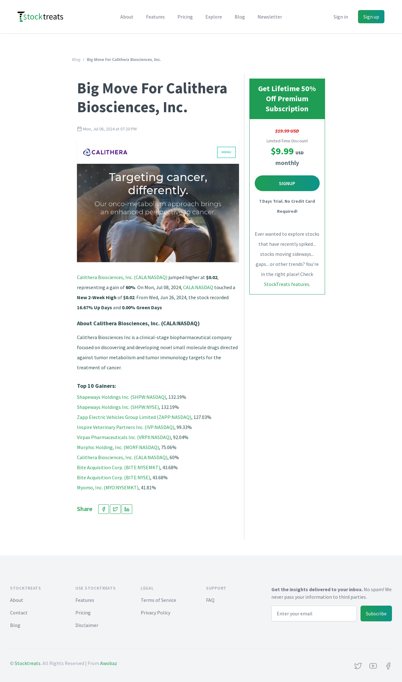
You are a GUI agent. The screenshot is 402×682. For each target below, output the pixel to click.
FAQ (210, 600)
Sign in (341, 17)
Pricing (185, 17)
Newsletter (270, 17)
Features (155, 17)
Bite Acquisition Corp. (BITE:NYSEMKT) (118, 467)
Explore (213, 17)
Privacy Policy (155, 612)
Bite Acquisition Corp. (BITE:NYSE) (113, 477)
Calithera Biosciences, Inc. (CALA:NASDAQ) (122, 277)
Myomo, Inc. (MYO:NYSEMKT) (108, 487)
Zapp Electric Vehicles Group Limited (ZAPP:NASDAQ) (134, 417)
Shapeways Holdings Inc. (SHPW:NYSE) (118, 407)
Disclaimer (86, 625)
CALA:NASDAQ (198, 287)
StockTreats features (286, 284)
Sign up (371, 17)
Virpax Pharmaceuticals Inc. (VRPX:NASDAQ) (124, 437)
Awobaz (108, 663)
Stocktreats (28, 663)
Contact (19, 612)
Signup (287, 183)
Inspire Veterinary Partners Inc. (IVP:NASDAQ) (125, 427)
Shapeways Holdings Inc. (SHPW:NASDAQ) (121, 397)
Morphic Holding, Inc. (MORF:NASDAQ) (118, 447)
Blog (240, 17)
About (126, 17)
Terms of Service (158, 600)
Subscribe (376, 613)
